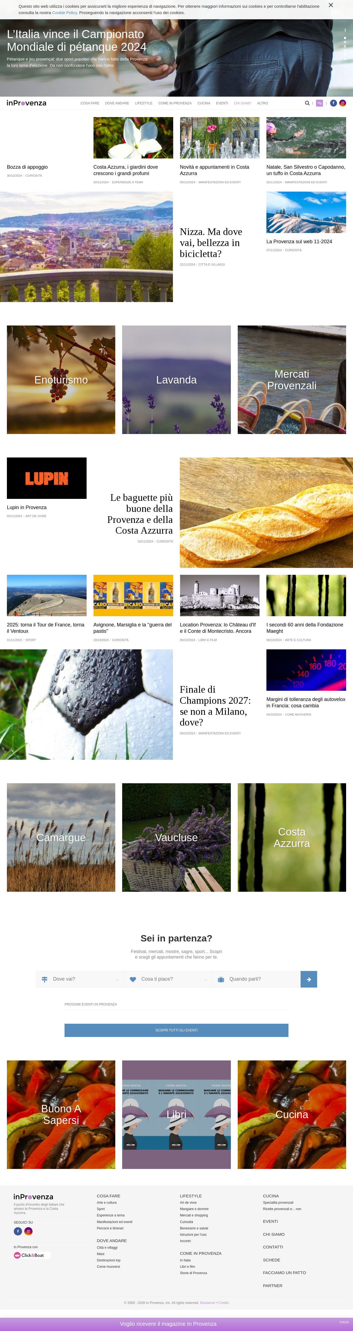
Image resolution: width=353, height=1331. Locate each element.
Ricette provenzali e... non (282, 1209)
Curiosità (186, 1222)
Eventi (222, 103)
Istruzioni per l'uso (193, 1235)
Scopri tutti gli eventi (176, 1030)
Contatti (273, 1247)
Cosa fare (90, 103)
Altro (262, 103)
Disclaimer (207, 1303)
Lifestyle (144, 103)
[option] (176, 48)
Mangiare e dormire (194, 1209)
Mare (100, 1254)
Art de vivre (188, 1203)
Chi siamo (242, 103)
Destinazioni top (108, 1260)
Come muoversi (108, 1267)
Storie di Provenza (193, 1273)
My (319, 103)
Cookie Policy (64, 12)
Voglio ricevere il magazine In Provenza (168, 1324)
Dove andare (117, 103)
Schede (271, 1260)
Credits (223, 1303)
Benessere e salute (194, 1228)
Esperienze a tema (110, 1215)
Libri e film (187, 1267)
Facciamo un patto (284, 1272)
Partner (272, 1285)
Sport (101, 1209)
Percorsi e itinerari (110, 1228)
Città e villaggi (107, 1248)
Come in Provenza (175, 103)
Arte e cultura (106, 1203)
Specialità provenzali (278, 1203)
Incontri (185, 1241)
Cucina (203, 103)
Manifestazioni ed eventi (114, 1222)
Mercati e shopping (194, 1215)
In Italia (185, 1260)
